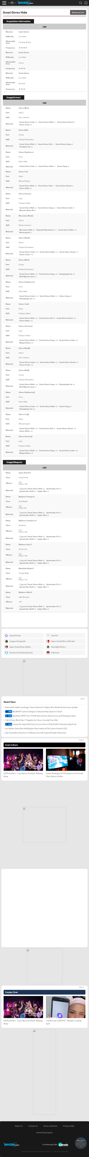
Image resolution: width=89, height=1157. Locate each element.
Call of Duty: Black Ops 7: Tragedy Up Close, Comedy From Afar (31, 720)
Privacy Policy (68, 1126)
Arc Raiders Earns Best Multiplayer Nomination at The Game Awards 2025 (36, 728)
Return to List (78, 12)
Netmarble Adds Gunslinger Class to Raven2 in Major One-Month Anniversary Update (41, 707)
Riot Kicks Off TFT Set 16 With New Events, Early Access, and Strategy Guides (40, 715)
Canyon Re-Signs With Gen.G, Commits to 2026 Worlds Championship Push (40, 724)
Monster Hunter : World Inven (17, 2)
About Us (19, 1126)
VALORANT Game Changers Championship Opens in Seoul (33, 711)
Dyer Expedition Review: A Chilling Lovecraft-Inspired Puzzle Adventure (35, 732)
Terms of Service (50, 1126)
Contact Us (33, 1126)
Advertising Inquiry (44, 1132)
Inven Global (25, 3)
